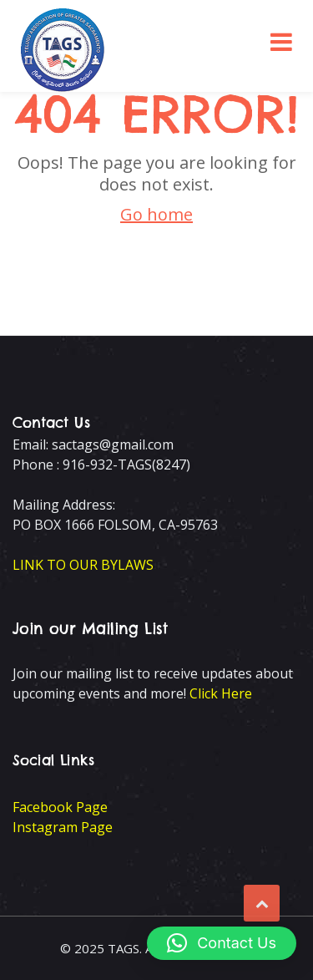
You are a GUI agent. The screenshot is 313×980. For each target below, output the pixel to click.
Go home (156, 214)
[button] (221, 943)
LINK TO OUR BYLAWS (83, 565)
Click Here (220, 693)
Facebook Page (60, 807)
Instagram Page (63, 827)
